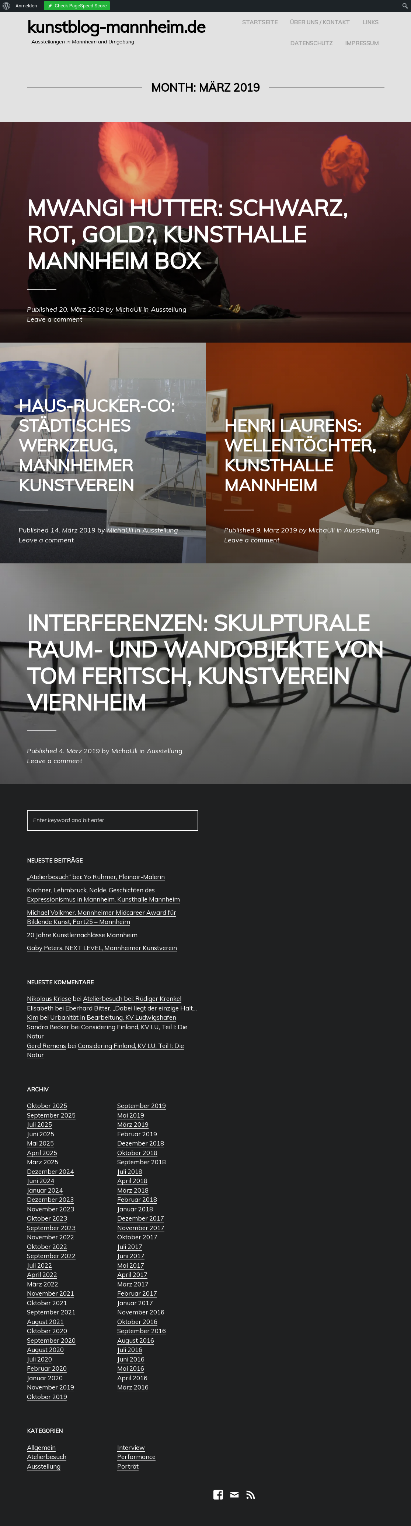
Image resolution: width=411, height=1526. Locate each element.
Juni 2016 (130, 1359)
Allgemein (41, 1447)
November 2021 (50, 1293)
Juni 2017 (130, 1256)
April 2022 (42, 1274)
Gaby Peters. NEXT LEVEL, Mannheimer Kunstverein (102, 948)
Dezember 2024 (50, 1171)
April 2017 (132, 1274)
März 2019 (133, 1124)
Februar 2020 (47, 1368)
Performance (136, 1457)
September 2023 (51, 1228)
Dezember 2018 (140, 1143)
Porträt (128, 1466)
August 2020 (45, 1349)
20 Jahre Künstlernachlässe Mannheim (82, 935)
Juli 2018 (129, 1171)
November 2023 (50, 1209)
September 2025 (51, 1115)
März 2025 (42, 1162)
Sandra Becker (48, 1027)
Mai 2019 (130, 1115)
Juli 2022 (39, 1265)
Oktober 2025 (47, 1105)
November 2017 (140, 1228)
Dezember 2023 (50, 1199)
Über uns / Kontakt (320, 22)
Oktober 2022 (47, 1246)
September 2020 (51, 1340)
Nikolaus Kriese (49, 998)
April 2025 (42, 1153)
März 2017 (133, 1284)
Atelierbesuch (46, 1457)
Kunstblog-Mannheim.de (116, 26)
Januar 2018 (135, 1209)
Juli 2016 (129, 1349)
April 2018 (132, 1181)
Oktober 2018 (137, 1153)
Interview (131, 1447)
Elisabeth (40, 1008)
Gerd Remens (46, 1045)
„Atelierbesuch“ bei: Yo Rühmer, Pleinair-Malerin (96, 877)
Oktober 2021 (47, 1303)
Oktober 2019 (47, 1397)
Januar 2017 (135, 1303)
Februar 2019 (137, 1134)
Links (370, 22)
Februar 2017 (137, 1293)
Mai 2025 (40, 1143)
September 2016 (141, 1331)
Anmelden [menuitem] (26, 5)
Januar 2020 (45, 1378)
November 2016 (140, 1312)
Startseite (260, 22)
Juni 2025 (40, 1134)
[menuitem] (6, 6)
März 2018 (133, 1190)
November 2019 (50, 1387)
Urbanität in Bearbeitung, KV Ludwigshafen (113, 1017)
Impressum (362, 43)
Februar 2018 (137, 1199)
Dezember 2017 (140, 1218)
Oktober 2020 (47, 1331)
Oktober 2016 (137, 1321)
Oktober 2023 (47, 1218)
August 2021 (45, 1321)
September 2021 (51, 1312)
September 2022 (51, 1256)
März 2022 (42, 1284)
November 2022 (50, 1237)
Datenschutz (311, 43)
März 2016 (133, 1387)
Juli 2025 (39, 1124)
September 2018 (141, 1162)
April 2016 (132, 1378)
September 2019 (141, 1105)
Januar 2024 (45, 1190)
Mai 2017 (130, 1265)
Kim (32, 1017)
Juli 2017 (129, 1246)
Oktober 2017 (137, 1237)
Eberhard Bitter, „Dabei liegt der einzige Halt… (131, 1008)
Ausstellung (43, 1466)
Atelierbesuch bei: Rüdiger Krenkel (132, 998)
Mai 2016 (130, 1368)
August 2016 (135, 1340)
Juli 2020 (39, 1359)
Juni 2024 (40, 1181)
